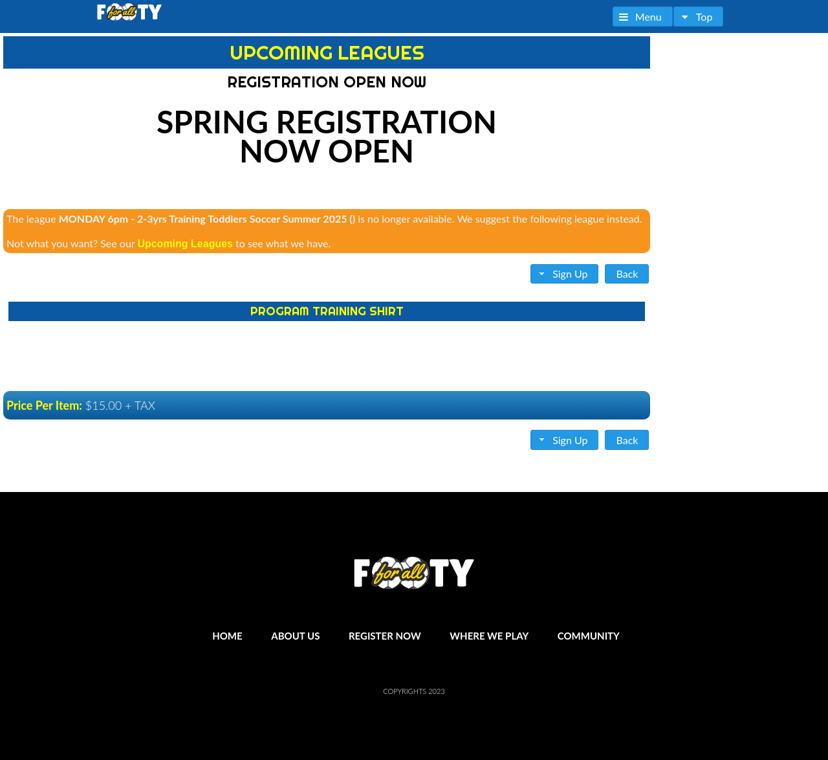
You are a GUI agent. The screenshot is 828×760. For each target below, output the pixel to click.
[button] (643, 16)
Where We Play (489, 636)
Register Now (385, 636)
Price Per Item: (44, 405)
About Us (295, 636)
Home (227, 636)
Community (589, 636)
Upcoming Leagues (185, 243)
